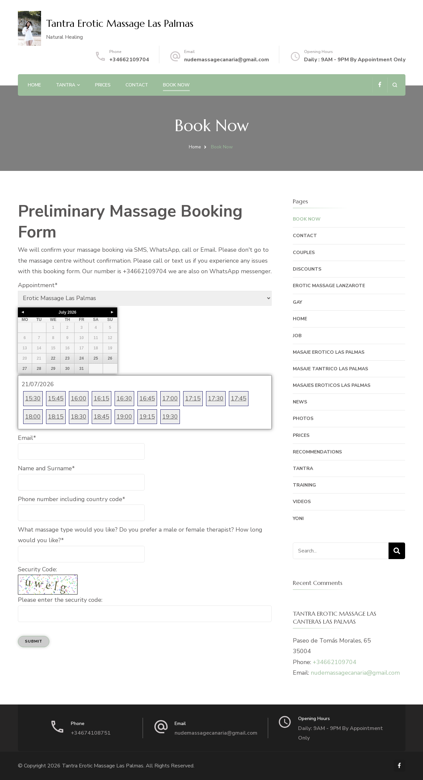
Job (297, 336)
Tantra (65, 85)
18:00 (33, 417)
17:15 (193, 398)
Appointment (38, 285)
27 (25, 368)
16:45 (147, 398)
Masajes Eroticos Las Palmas (331, 385)
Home (34, 85)
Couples (304, 252)
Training (304, 485)
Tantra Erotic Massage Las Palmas (119, 23)
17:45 (238, 398)
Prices (103, 85)
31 (81, 368)
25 (95, 358)
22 (53, 358)
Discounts (307, 269)
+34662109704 (129, 59)
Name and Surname (46, 468)
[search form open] (394, 85)
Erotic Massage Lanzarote (329, 286)
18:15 (56, 417)
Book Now (176, 85)
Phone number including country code (71, 499)
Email (27, 438)
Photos (303, 418)
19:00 (124, 417)
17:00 (170, 398)
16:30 (124, 398)
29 (53, 368)
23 (67, 358)
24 (81, 358)
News (300, 402)
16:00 (78, 398)
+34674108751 (91, 733)
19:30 (170, 417)
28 (39, 368)
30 (67, 368)
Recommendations (317, 452)
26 (110, 358)
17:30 (216, 398)
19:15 (147, 417)
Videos (302, 501)
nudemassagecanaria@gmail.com (226, 59)
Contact (137, 85)
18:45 (101, 417)
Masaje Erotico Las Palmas (328, 352)
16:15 (101, 398)
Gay (297, 302)
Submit (33, 641)
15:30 (33, 398)
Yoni (298, 518)
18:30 (78, 417)
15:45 (56, 398)
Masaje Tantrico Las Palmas (330, 369)
